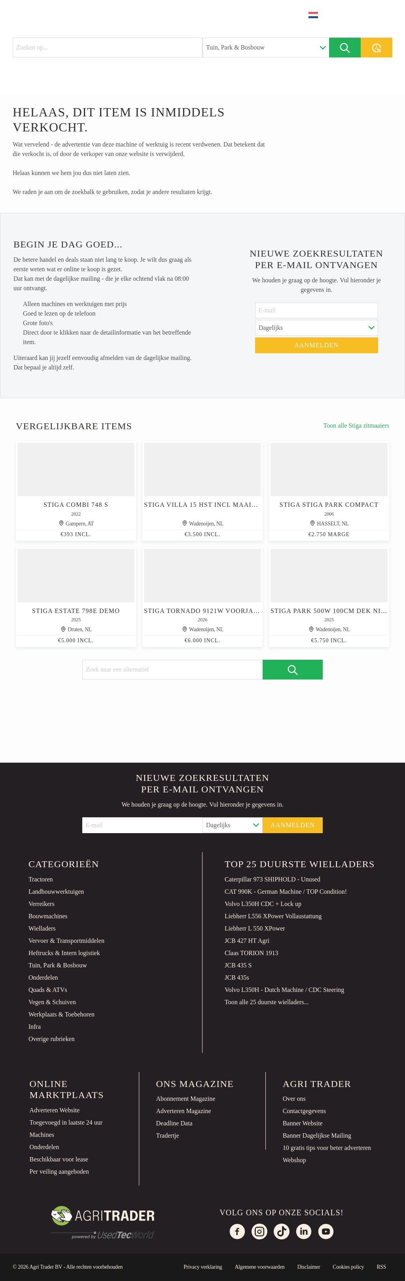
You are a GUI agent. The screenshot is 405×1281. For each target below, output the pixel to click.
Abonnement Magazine (186, 1098)
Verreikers (41, 903)
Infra (34, 1026)
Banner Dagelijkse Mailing (317, 1135)
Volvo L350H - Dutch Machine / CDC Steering (284, 989)
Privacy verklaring (203, 1267)
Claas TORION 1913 (251, 953)
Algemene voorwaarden (259, 1267)
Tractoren (40, 879)
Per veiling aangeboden (59, 1171)
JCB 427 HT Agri (247, 940)
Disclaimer (308, 1267)
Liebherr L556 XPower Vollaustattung (273, 916)
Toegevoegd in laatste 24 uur (66, 1122)
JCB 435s (237, 977)
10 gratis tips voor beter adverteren (327, 1147)
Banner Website (303, 1123)
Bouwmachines (48, 916)
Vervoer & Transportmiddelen (66, 940)
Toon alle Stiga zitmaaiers (356, 425)
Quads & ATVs (47, 989)
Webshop (294, 1160)
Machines (42, 1134)
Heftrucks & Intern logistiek (64, 953)
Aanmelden (316, 345)
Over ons (294, 1098)
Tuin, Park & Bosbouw (57, 965)
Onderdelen (43, 977)
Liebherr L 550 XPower (255, 928)
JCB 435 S (238, 965)
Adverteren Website (55, 1110)
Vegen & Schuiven (52, 1002)
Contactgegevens (304, 1111)
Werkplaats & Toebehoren (61, 1014)
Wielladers (42, 928)
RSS (381, 1267)
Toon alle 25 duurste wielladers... (267, 1002)
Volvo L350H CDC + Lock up (263, 903)
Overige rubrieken (51, 1038)
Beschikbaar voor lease (59, 1159)
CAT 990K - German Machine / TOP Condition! (286, 891)
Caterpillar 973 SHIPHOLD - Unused (272, 879)
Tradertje (167, 1135)
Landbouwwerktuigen (56, 891)
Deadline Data (174, 1123)
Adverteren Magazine (183, 1111)
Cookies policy (348, 1267)
